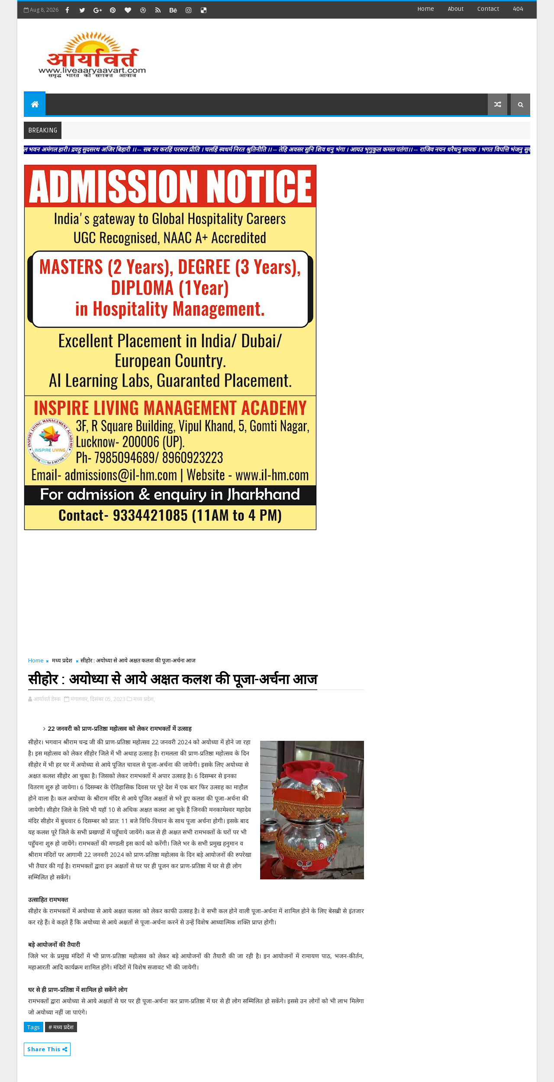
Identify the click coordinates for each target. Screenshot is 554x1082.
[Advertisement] (371, 51)
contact (488, 9)
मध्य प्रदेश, (144, 699)
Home (425, 9)
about (456, 9)
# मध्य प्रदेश (61, 1027)
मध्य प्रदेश (62, 660)
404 (518, 9)
